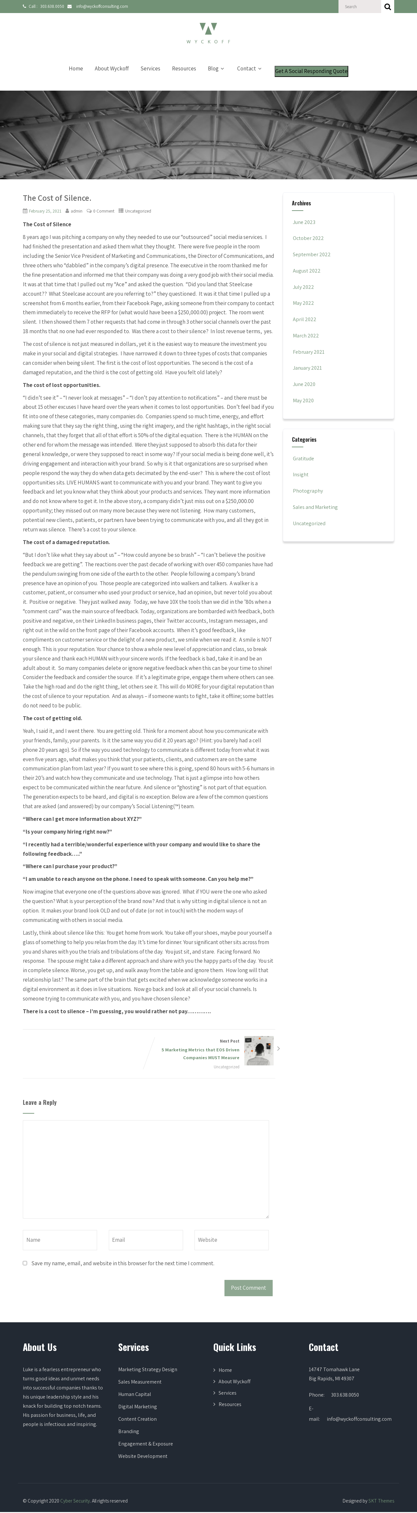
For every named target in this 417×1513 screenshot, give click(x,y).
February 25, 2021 (45, 211)
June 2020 (305, 384)
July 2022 (304, 286)
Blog (216, 68)
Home (76, 68)
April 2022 (305, 319)
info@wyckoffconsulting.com (98, 6)
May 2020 (304, 400)
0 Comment (105, 211)
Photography (308, 490)
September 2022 (313, 254)
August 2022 (307, 270)
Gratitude (304, 458)
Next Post (212, 1050)
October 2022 (309, 238)
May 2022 (304, 302)
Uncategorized (139, 211)
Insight (300, 474)
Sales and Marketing (316, 507)
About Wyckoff (112, 68)
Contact (250, 68)
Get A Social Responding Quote (311, 71)
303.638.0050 (50, 6)
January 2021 (308, 367)
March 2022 (306, 335)
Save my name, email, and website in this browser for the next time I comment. (122, 1264)
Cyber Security (75, 1501)
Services (150, 68)
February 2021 (309, 351)
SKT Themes (381, 1501)
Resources (184, 68)
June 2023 (305, 222)
